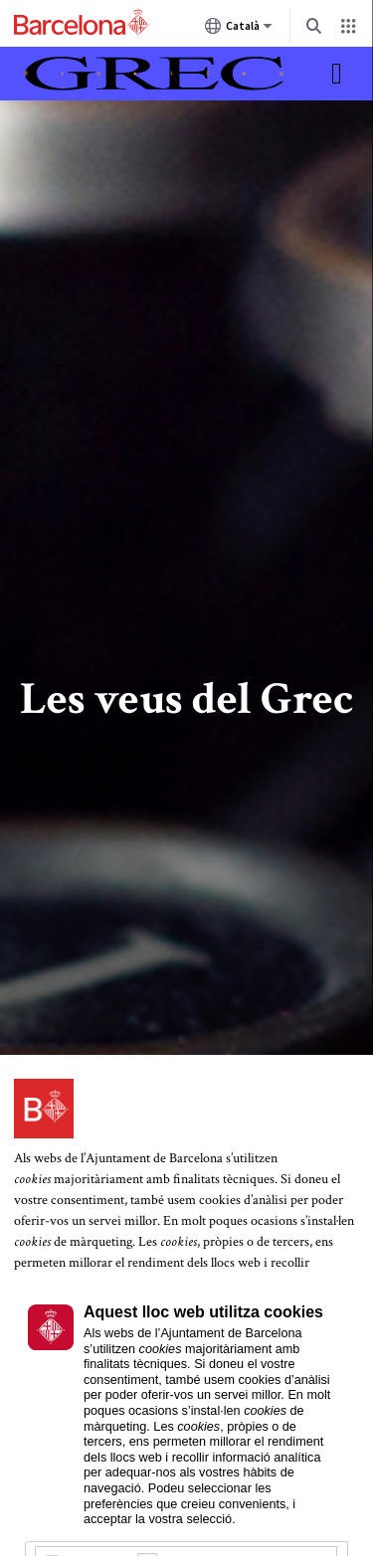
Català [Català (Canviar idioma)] (238, 30)
